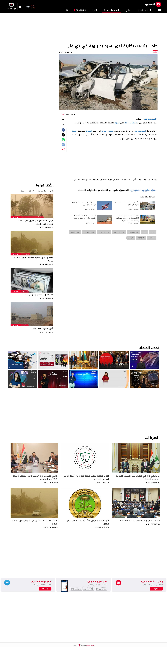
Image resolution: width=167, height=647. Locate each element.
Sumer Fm (81, 10)
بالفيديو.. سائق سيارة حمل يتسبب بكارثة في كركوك (127, 203)
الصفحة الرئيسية (144, 10)
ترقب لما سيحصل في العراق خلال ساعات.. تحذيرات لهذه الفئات (35, 222)
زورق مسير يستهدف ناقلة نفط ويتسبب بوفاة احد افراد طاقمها (85, 216)
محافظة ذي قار (131, 123)
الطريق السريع (107, 131)
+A (64, 119)
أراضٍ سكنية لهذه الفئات (42, 328)
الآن (51, 191)
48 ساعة (42, 191)
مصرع (117, 123)
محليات (15, 217)
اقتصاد (15, 291)
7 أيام (31, 191)
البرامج (128, 10)
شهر (22, 191)
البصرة (74, 131)
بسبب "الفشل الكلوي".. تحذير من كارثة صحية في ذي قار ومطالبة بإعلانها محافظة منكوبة (127, 218)
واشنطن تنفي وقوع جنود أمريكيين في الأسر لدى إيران (84, 203)
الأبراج (94, 10)
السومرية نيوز (111, 10)
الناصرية (89, 131)
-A (63, 124)
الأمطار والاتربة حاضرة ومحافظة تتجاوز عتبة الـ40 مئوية (33, 259)
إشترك (45, 589)
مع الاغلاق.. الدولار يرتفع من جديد (39, 294)
